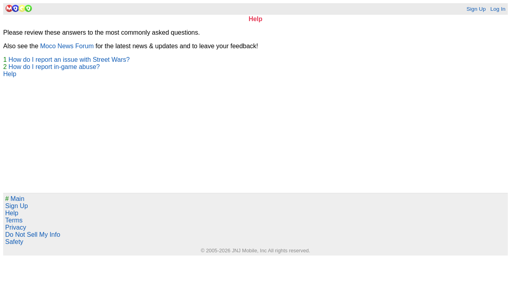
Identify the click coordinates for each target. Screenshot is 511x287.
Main (14, 198)
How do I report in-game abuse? (54, 66)
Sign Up (475, 9)
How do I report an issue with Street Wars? (69, 59)
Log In (497, 9)
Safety (14, 241)
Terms (14, 220)
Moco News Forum (67, 46)
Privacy (15, 227)
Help (9, 74)
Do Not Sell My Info (32, 234)
